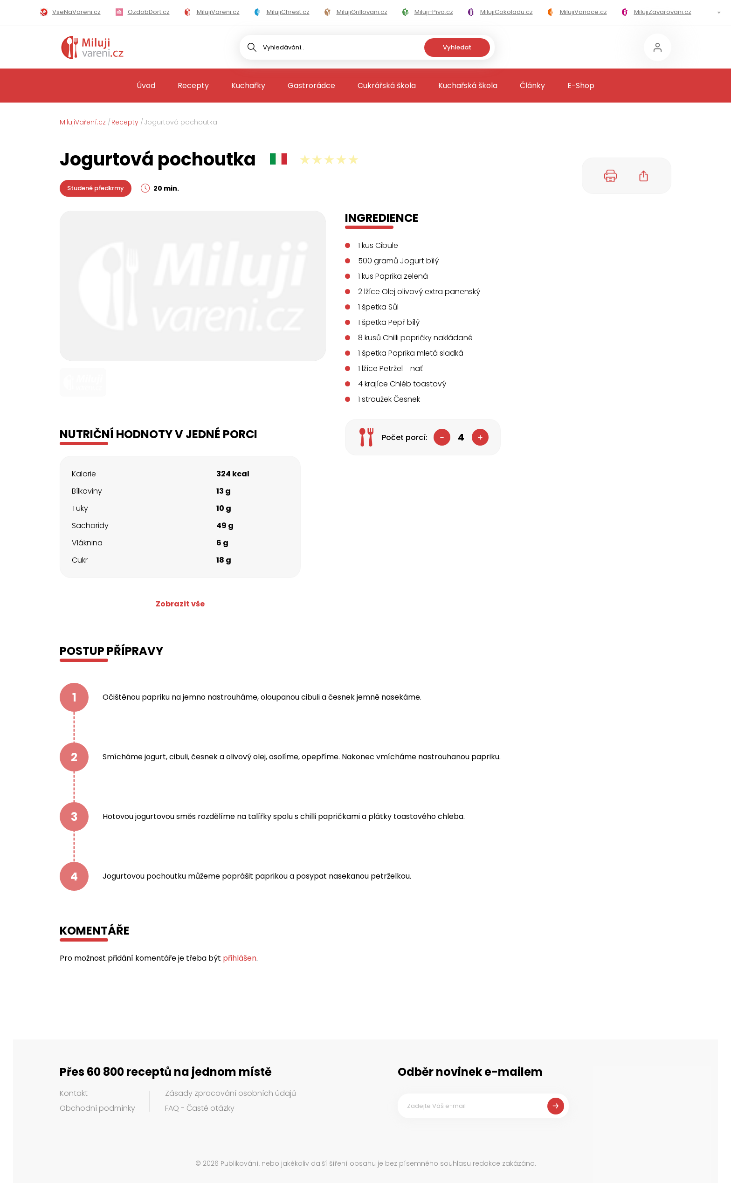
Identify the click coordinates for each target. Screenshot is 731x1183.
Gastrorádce (311, 85)
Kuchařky (248, 85)
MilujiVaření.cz (83, 122)
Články (532, 85)
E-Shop (580, 85)
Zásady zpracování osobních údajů (230, 1093)
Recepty (193, 85)
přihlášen (239, 958)
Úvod (146, 85)
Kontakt (74, 1093)
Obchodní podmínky (97, 1108)
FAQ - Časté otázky (199, 1108)
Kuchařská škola (467, 85)
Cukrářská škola (387, 85)
